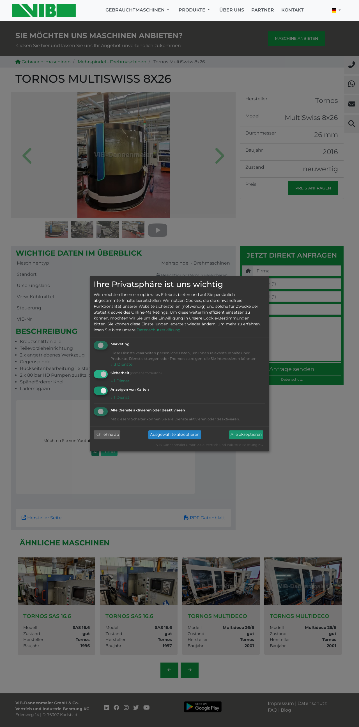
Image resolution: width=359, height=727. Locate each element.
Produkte (192, 10)
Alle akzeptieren (246, 434)
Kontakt (292, 10)
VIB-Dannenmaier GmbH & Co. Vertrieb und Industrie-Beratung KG (209, 445)
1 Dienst (120, 380)
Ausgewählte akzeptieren (174, 434)
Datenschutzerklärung (159, 330)
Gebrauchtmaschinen (135, 10)
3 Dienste (121, 364)
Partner (262, 10)
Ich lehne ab (107, 434)
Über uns (231, 10)
